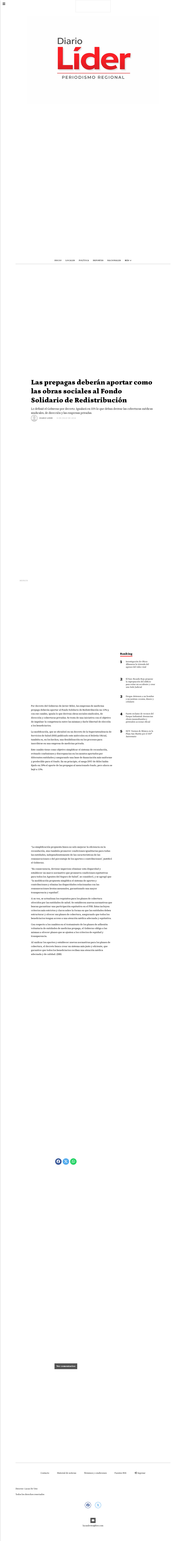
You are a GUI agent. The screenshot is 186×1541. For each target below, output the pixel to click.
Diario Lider (46, 418)
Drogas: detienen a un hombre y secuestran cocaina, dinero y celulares (140, 699)
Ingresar (139, 1473)
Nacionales (114, 260)
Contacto (45, 1473)
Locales (70, 260)
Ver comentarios (65, 1366)
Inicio (58, 260)
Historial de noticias (66, 1473)
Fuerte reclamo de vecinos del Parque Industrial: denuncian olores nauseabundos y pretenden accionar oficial (140, 718)
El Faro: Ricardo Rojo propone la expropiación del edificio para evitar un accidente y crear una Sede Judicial (140, 683)
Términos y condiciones (95, 1473)
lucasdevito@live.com (93, 1525)
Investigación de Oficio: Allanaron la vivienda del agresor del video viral (137, 664)
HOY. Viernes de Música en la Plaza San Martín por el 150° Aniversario (139, 734)
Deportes (98, 260)
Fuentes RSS (120, 1473)
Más (128, 260)
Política (84, 260)
